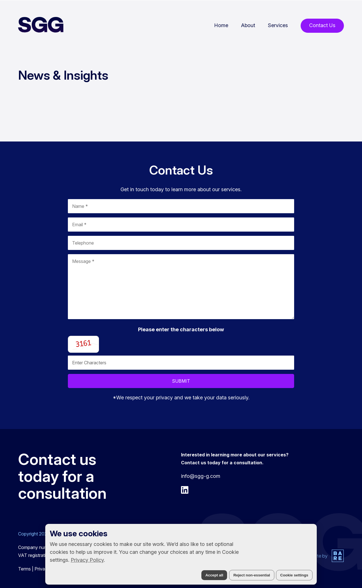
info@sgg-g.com (200, 476)
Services (278, 25)
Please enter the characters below (181, 329)
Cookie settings (294, 575)
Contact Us (322, 25)
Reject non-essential (251, 575)
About (248, 25)
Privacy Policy (87, 560)
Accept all (214, 575)
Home (221, 25)
